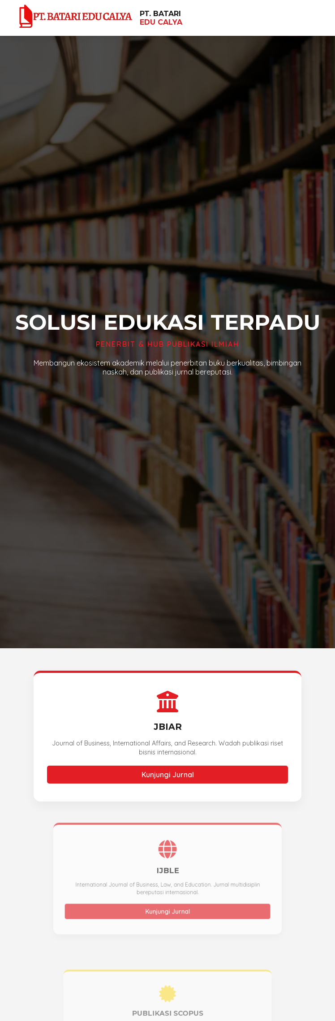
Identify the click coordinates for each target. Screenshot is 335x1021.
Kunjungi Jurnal (167, 774)
